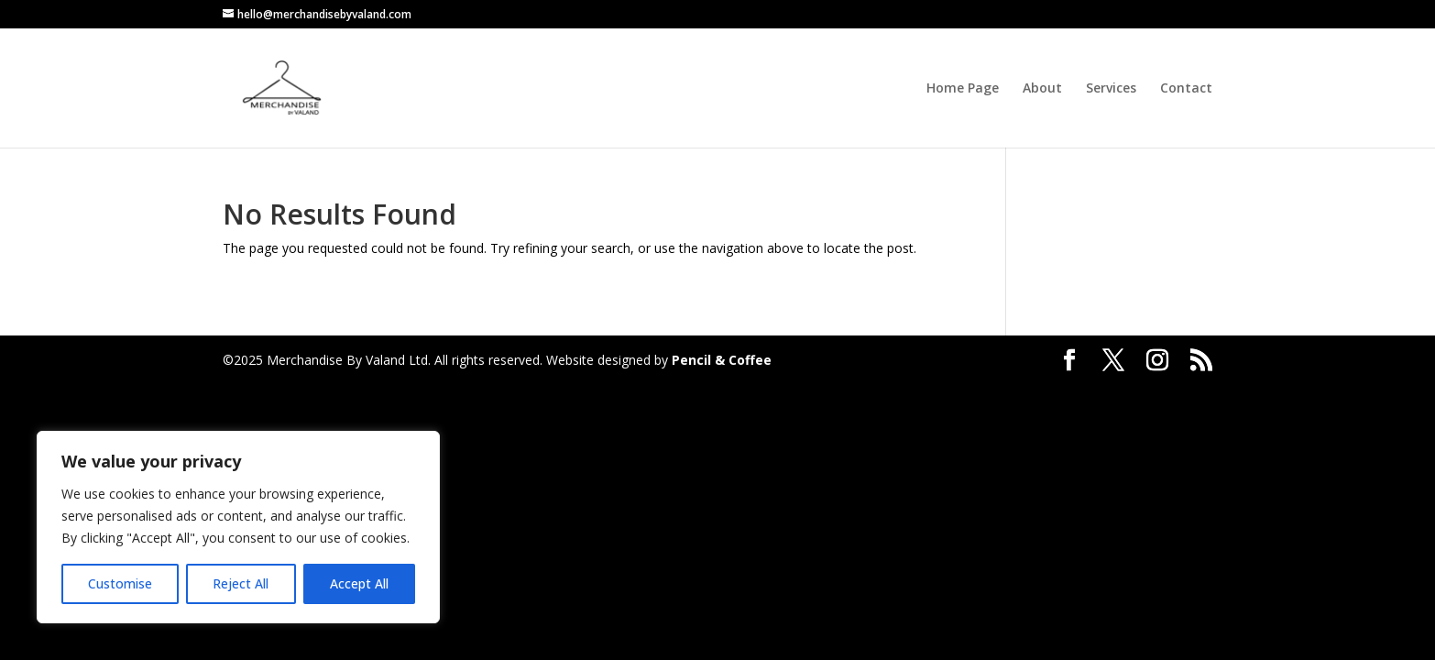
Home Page (962, 89)
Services (1111, 89)
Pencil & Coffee (722, 359)
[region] (238, 527)
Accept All (359, 583)
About (1042, 89)
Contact (1186, 89)
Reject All (240, 583)
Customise (120, 583)
